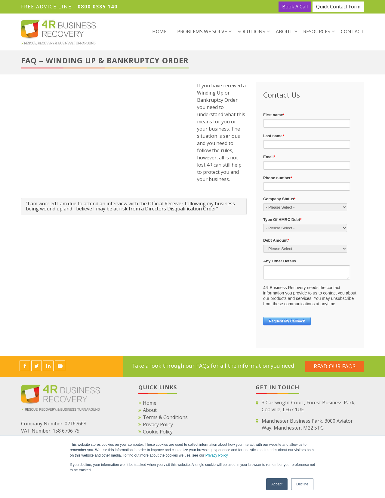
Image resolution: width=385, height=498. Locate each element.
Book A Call (295, 6)
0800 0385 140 (98, 6)
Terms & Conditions (165, 417)
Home (159, 31)
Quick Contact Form (338, 6)
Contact (352, 31)
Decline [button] (302, 484)
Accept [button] (276, 484)
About (284, 31)
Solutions (251, 31)
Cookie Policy (158, 431)
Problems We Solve (202, 31)
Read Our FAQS (335, 366)
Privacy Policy (216, 456)
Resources (316, 31)
